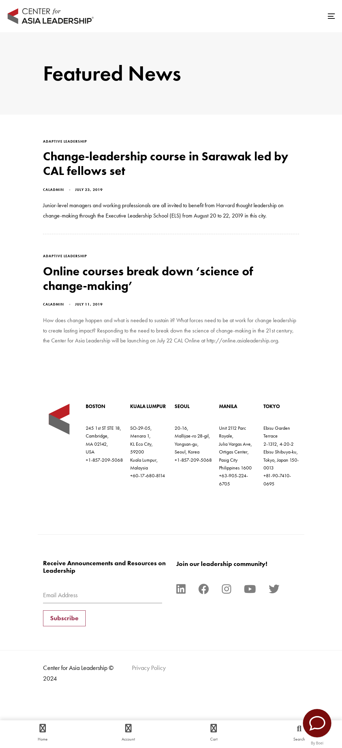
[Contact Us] (317, 723)
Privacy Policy (149, 668)
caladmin (53, 189)
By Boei (317, 743)
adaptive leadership (65, 141)
